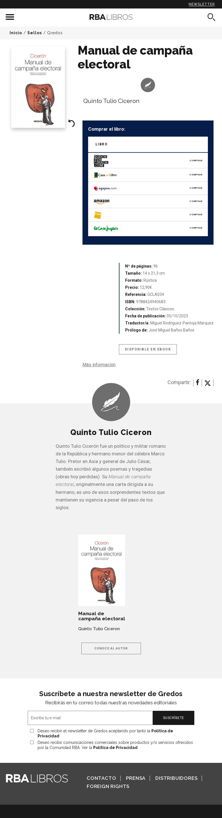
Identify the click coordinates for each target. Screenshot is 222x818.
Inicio (16, 33)
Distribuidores (176, 778)
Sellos (34, 33)
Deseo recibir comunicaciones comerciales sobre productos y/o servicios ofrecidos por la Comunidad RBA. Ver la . (115, 745)
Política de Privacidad (115, 747)
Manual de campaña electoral (101, 616)
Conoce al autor (111, 648)
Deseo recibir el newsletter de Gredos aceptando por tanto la (105, 733)
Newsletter (202, 4)
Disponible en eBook (148, 349)
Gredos (55, 33)
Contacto (101, 778)
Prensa (135, 778)
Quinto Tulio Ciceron (111, 100)
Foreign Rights (108, 786)
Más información (99, 364)
